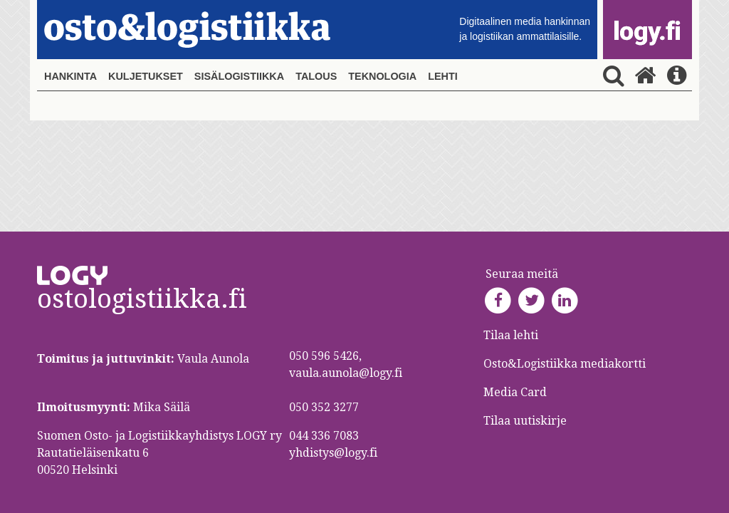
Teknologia (382, 76)
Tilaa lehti (510, 335)
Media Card (516, 392)
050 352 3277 (324, 407)
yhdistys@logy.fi (333, 453)
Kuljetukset (145, 76)
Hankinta (70, 76)
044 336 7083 (324, 435)
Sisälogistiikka (239, 76)
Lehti (443, 76)
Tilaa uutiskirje (525, 421)
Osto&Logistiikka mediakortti (564, 363)
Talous (316, 76)
